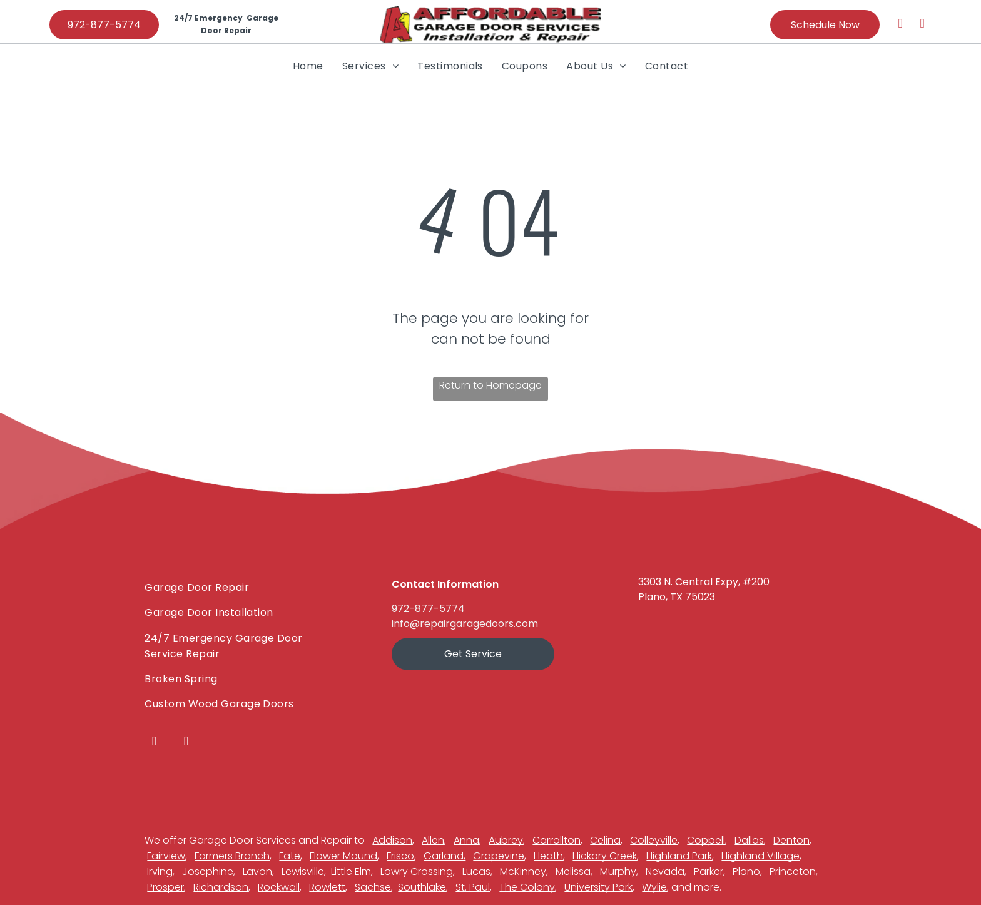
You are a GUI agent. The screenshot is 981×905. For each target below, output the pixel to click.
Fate (289, 856)
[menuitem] (308, 65)
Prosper (165, 887)
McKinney (523, 871)
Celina (605, 840)
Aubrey (506, 840)
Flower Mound (343, 856)
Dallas (749, 840)
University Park (598, 887)
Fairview (166, 856)
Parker (708, 871)
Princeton (793, 871)
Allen (433, 840)
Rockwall (279, 887)
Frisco (400, 856)
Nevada (665, 871)
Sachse (373, 887)
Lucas (476, 871)
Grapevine (498, 856)
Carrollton (556, 840)
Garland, (444, 856)
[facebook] (900, 25)
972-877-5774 (428, 608)
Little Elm (351, 871)
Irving (160, 871)
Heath (548, 856)
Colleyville (654, 840)
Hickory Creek (604, 856)
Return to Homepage (490, 385)
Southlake (422, 887)
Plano (746, 871)
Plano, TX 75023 (676, 597)
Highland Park (679, 856)
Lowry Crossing (416, 871)
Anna (466, 840)
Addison (392, 840)
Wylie (654, 887)
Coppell (706, 840)
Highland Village (760, 856)
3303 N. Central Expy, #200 (704, 582)
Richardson (220, 887)
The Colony (527, 887)
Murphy (618, 871)
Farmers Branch (232, 856)
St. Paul (472, 887)
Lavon (257, 871)
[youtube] (922, 25)
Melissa (573, 871)
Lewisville (303, 871)
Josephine (207, 871)
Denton (791, 840)
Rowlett (327, 887)
